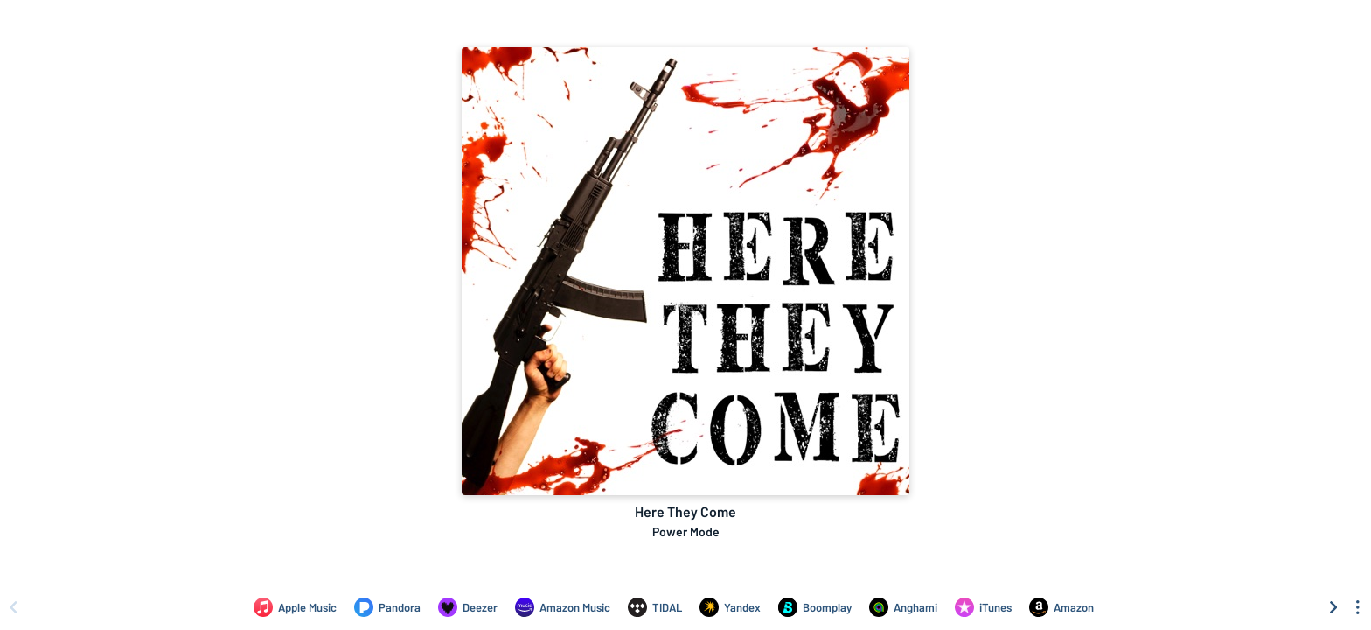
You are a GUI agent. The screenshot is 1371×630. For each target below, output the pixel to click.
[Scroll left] (13, 607)
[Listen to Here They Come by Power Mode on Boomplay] (815, 607)
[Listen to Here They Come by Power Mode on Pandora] (387, 607)
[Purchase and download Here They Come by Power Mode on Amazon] (1061, 607)
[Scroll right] (1333, 607)
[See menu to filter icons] (1358, 607)
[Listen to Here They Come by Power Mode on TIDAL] (655, 607)
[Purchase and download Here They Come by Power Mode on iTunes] (983, 607)
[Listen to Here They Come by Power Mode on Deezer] (468, 607)
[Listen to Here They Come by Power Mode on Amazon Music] (562, 607)
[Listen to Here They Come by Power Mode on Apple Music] (295, 607)
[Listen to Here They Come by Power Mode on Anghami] (903, 607)
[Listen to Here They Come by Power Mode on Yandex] (730, 607)
